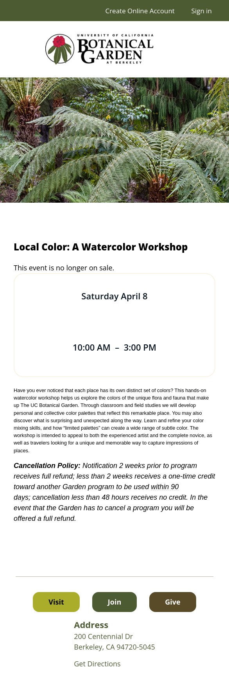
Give (180, 601)
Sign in (201, 10)
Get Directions (97, 663)
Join (114, 602)
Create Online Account (139, 10)
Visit (56, 602)
